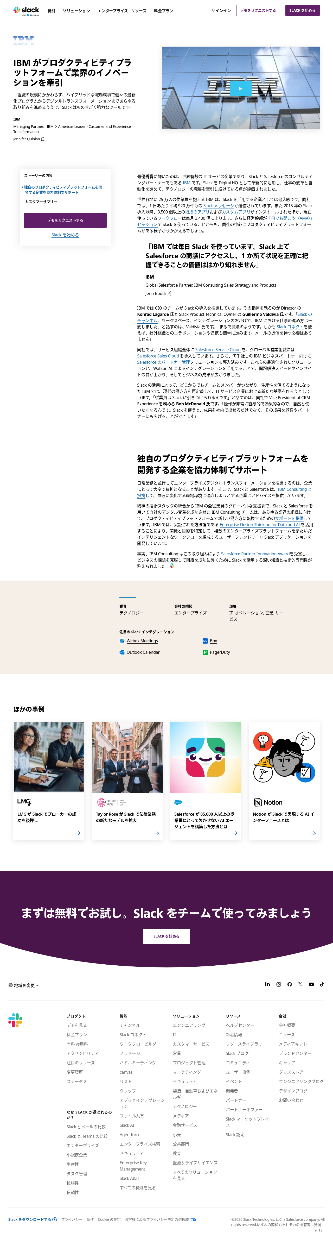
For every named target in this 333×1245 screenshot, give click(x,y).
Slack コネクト (290, 327)
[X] (300, 985)
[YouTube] (311, 985)
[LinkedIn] (267, 985)
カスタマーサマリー (41, 201)
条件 (90, 1219)
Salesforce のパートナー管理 (163, 362)
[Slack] (26, 10)
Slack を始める (303, 10)
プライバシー (71, 1219)
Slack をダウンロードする (32, 1219)
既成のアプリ (197, 212)
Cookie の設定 (109, 1219)
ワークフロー (169, 218)
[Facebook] (289, 985)
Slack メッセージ (218, 206)
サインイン (221, 10)
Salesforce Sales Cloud (158, 356)
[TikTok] (322, 985)
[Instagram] (278, 985)
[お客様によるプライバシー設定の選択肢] (158, 1219)
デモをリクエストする (258, 10)
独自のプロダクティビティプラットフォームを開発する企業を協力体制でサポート (63, 190)
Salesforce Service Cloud (218, 350)
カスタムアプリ (236, 212)
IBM (186, 183)
